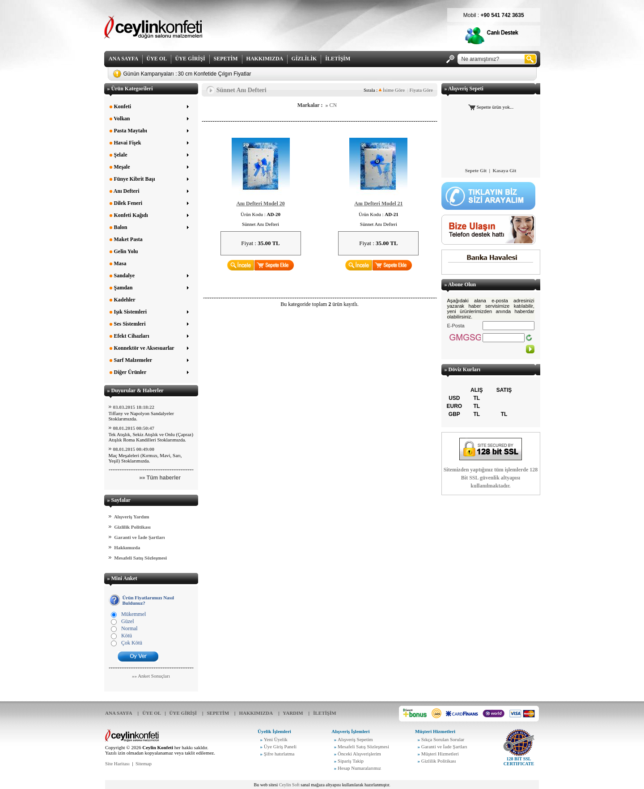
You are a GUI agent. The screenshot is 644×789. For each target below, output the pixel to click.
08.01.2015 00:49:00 (134, 449)
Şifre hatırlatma (279, 753)
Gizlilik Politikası (132, 527)
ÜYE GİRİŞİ (190, 58)
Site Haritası (117, 763)
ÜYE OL (157, 58)
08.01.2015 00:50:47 (134, 428)
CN (333, 105)
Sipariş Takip (351, 761)
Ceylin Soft (289, 784)
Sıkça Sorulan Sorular (443, 739)
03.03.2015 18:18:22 (134, 407)
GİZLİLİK (304, 58)
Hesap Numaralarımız (359, 768)
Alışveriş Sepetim (355, 739)
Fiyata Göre (421, 90)
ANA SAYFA (123, 58)
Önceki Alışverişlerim (359, 753)
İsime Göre (392, 90)
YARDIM (293, 713)
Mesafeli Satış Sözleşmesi (140, 557)
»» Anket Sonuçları (151, 676)
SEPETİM (226, 58)
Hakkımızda (127, 547)
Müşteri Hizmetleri (440, 753)
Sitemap (144, 763)
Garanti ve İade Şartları (139, 537)
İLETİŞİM (337, 58)
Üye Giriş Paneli (280, 746)
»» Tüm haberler (160, 478)
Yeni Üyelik (276, 739)
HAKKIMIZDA (264, 58)
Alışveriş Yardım (131, 516)
